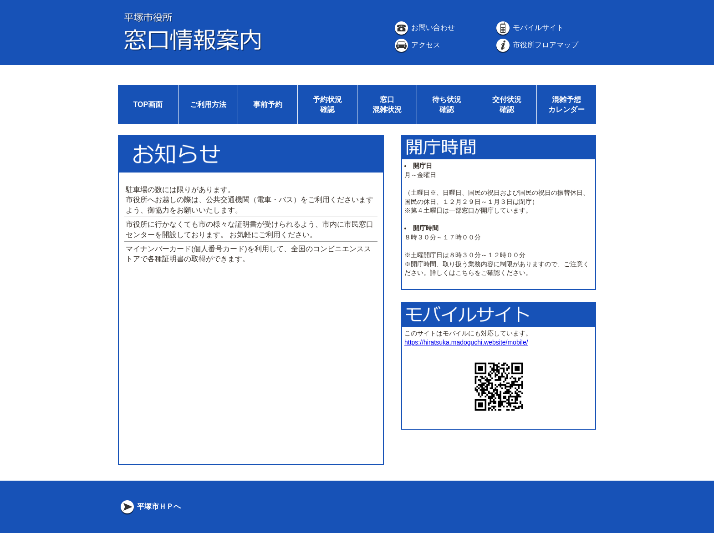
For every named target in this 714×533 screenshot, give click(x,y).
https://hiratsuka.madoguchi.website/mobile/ (466, 342)
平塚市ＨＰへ (150, 506)
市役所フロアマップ (536, 45)
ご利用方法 (208, 104)
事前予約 (267, 104)
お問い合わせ (424, 27)
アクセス (416, 45)
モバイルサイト (529, 27)
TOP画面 (148, 104)
